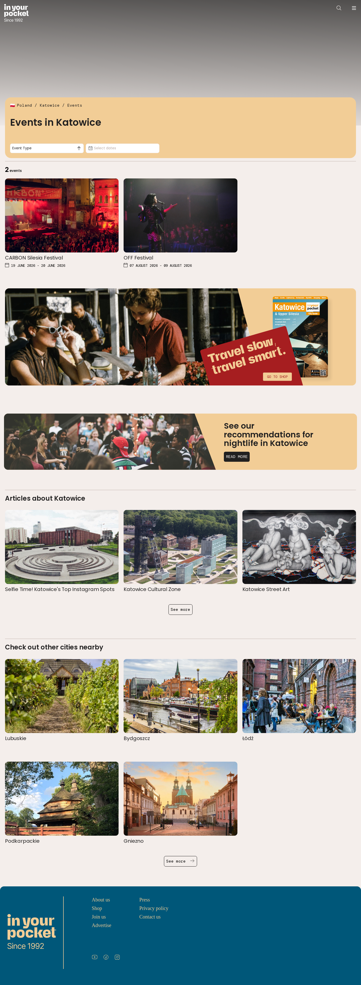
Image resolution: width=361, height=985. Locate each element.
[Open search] (339, 8)
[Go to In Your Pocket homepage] (16, 13)
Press (144, 899)
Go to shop (277, 376)
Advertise (101, 925)
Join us (99, 917)
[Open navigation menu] (354, 8)
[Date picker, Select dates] (122, 148)
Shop (97, 908)
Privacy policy (153, 908)
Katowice (50, 105)
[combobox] (47, 148)
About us (101, 899)
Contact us (150, 917)
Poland (24, 105)
